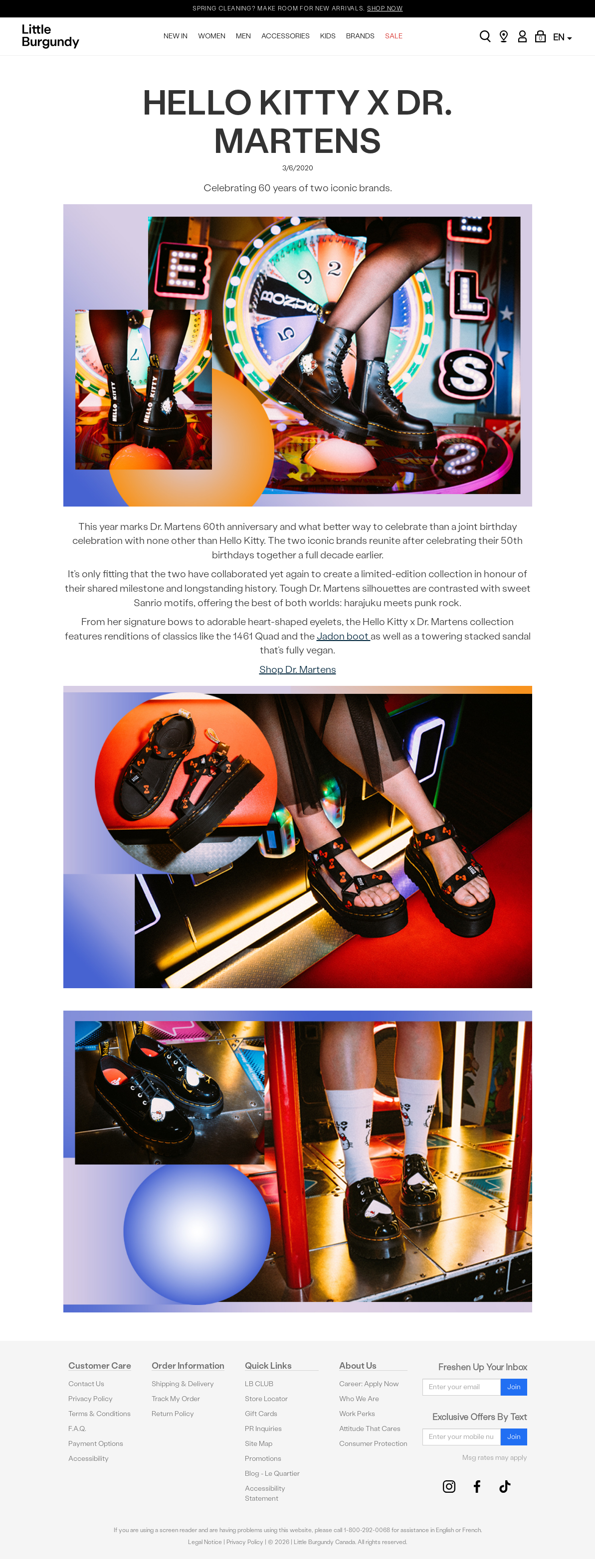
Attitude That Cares (369, 1429)
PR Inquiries (263, 1429)
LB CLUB (259, 1384)
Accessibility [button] (88, 1458)
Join (514, 1387)
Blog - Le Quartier (272, 1473)
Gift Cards (261, 1414)
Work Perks (357, 1414)
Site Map (258, 1443)
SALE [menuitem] (393, 36)
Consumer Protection (373, 1443)
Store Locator (266, 1399)
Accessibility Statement (265, 1493)
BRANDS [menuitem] (360, 36)
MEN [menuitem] (243, 36)
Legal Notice (205, 1542)
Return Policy (173, 1414)
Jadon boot (344, 636)
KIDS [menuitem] (328, 36)
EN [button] (562, 37)
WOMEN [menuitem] (211, 36)
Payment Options (95, 1443)
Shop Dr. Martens (297, 669)
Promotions (263, 1458)
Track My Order (176, 1399)
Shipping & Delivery (183, 1384)
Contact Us (86, 1384)
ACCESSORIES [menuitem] (285, 36)
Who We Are (359, 1399)
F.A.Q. (77, 1429)
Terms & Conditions (99, 1414)
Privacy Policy (90, 1399)
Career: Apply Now (369, 1384)
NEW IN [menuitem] (176, 36)
